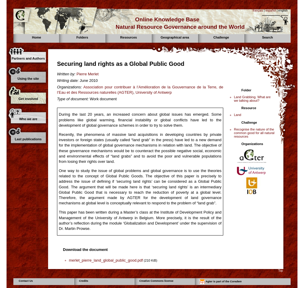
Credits (83, 280)
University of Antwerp (153, 92)
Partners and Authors (28, 58)
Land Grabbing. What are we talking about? (252, 98)
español (270, 10)
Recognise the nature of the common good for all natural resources (254, 133)
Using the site (28, 78)
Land (237, 115)
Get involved (28, 99)
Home (36, 37)
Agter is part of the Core (221, 281)
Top (280, 270)
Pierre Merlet (88, 74)
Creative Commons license (156, 280)
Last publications (28, 139)
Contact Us (26, 280)
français (258, 10)
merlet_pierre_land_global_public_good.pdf (106, 260)
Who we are (28, 119)
